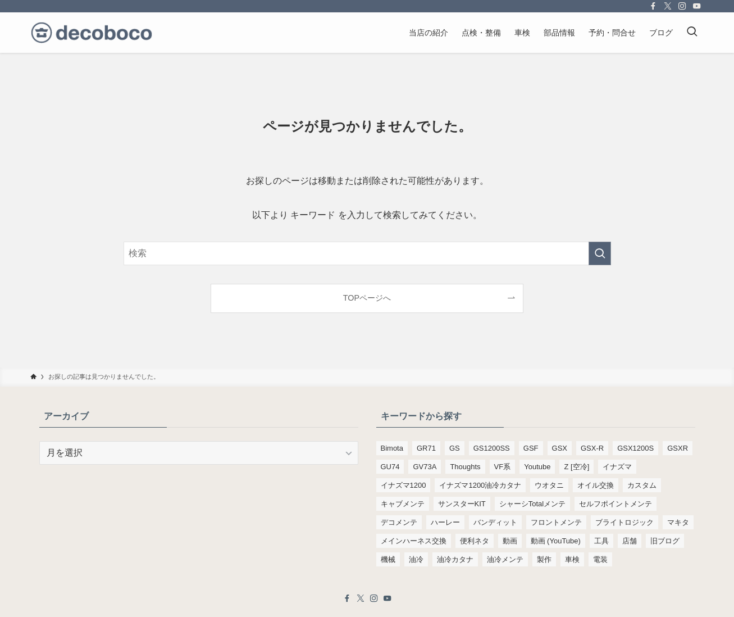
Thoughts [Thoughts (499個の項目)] (465, 466)
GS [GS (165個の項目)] (454, 448)
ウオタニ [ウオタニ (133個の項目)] (549, 485)
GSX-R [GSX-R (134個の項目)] (592, 448)
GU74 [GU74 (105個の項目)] (390, 466)
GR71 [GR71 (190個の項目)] (426, 448)
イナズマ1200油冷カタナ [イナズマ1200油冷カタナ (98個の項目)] (480, 485)
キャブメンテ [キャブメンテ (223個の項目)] (403, 504)
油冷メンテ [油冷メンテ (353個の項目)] (505, 559)
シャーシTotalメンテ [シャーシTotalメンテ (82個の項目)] (532, 504)
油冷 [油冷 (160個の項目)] (416, 559)
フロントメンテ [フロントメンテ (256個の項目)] (556, 522)
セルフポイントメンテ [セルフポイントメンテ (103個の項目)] (615, 504)
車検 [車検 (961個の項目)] (572, 559)
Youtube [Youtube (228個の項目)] (537, 466)
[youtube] (697, 6)
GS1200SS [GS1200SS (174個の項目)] (491, 448)
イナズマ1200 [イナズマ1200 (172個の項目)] (403, 485)
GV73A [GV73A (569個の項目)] (424, 466)
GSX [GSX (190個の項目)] (559, 448)
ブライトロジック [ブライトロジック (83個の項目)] (624, 522)
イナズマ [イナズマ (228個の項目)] (617, 466)
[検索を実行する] (600, 253)
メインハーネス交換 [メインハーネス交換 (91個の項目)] (413, 541)
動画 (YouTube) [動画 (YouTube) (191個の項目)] (556, 541)
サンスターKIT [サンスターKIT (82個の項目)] (462, 504)
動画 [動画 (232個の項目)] (510, 541)
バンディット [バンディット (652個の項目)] (495, 522)
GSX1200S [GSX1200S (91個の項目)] (635, 448)
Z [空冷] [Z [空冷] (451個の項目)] (576, 466)
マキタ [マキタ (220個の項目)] (678, 522)
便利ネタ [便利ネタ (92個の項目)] (474, 541)
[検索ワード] (367, 253)
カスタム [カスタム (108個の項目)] (642, 485)
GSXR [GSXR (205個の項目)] (677, 448)
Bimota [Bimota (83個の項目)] (392, 448)
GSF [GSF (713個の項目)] (531, 448)
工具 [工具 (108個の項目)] (601, 541)
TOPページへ (367, 297)
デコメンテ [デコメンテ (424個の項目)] (399, 522)
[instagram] (682, 6)
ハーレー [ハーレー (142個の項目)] (445, 522)
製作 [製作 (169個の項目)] (544, 559)
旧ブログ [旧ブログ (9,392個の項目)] (665, 541)
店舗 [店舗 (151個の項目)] (629, 541)
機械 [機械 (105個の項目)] (388, 559)
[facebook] (653, 6)
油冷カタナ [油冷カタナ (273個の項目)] (455, 559)
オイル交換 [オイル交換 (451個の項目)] (595, 485)
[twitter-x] (667, 6)
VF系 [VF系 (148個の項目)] (502, 466)
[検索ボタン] (692, 32)
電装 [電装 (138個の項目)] (600, 559)
